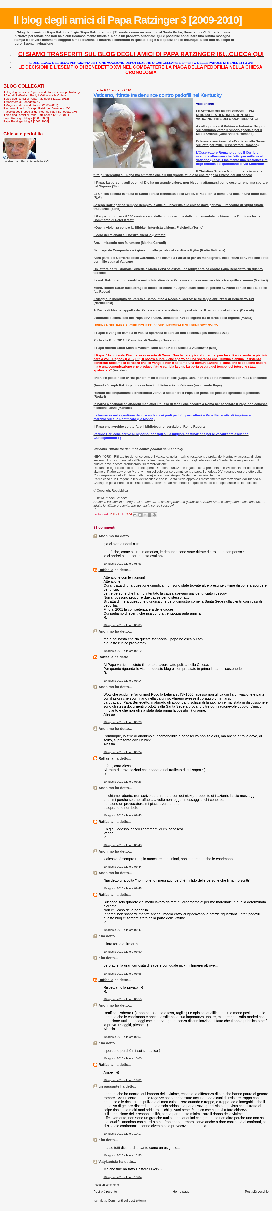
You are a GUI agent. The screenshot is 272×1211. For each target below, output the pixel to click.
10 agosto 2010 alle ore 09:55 (122, 973)
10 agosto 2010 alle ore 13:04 (122, 1177)
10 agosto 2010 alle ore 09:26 (122, 781)
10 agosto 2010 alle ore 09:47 (122, 929)
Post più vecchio (257, 1191)
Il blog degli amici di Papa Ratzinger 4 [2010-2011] (36, 114)
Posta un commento (106, 1184)
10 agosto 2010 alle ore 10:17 (122, 1133)
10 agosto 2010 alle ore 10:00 (122, 1058)
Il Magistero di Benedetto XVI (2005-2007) (30, 105)
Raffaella (105, 570)
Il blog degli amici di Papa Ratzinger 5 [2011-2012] (36, 98)
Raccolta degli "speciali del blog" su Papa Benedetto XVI (40, 111)
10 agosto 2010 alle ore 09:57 (122, 1036)
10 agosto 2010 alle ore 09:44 (122, 866)
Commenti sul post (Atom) (127, 1200)
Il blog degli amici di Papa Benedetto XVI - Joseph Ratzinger (42, 92)
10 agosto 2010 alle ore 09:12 (122, 650)
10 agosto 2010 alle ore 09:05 (122, 625)
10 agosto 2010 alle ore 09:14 (122, 680)
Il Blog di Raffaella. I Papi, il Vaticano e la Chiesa (34, 95)
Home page (181, 1191)
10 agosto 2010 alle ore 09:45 (122, 888)
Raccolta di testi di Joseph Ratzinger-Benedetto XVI (37, 108)
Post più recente (105, 1191)
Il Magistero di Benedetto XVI (22, 101)
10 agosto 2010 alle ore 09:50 (122, 951)
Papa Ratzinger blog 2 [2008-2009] (26, 118)
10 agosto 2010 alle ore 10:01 (122, 1080)
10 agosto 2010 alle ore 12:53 (122, 1155)
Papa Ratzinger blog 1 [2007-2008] (26, 121)
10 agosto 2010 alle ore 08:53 (122, 563)
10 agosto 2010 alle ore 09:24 (122, 752)
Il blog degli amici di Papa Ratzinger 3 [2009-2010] (128, 20)
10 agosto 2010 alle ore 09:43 (122, 815)
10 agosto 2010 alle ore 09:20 (122, 722)
